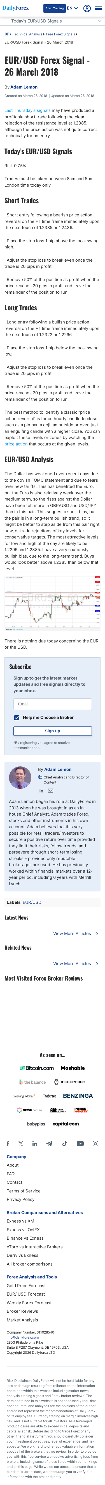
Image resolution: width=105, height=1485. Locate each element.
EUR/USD (32, 902)
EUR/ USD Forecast (26, 1294)
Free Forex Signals (60, 34)
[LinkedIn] (34, 1143)
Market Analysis (22, 1320)
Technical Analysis (27, 34)
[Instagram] (95, 1143)
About (12, 1165)
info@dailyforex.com (23, 1337)
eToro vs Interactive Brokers (35, 1246)
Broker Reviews (22, 1311)
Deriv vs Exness (22, 1255)
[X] (20, 1143)
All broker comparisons (30, 1264)
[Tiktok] (64, 1143)
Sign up (52, 730)
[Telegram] (49, 1143)
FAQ (11, 1173)
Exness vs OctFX (23, 1229)
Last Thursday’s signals (27, 110)
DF (6, 35)
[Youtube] (80, 1143)
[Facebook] (8, 1143)
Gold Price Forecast (26, 1285)
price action (16, 444)
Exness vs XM (20, 1221)
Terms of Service (24, 1191)
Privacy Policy (20, 1199)
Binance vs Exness (25, 1238)
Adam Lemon (57, 769)
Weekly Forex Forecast (29, 1302)
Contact (14, 1182)
